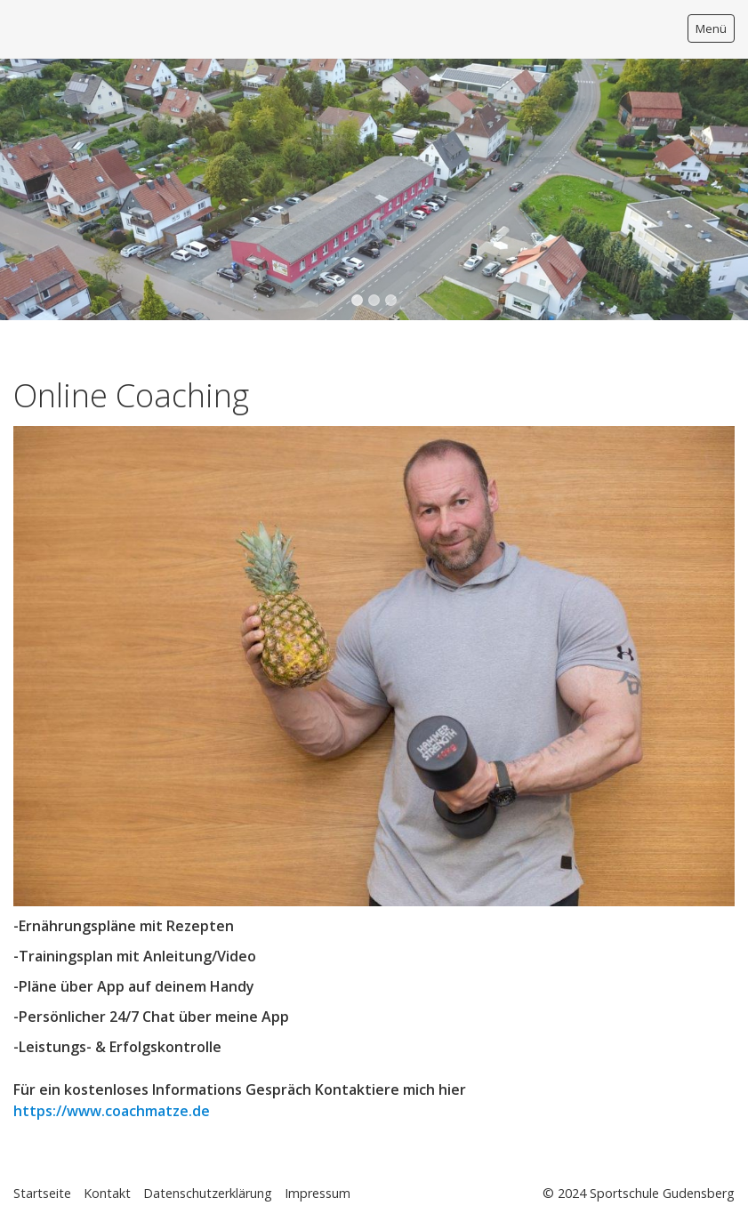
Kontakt (107, 1193)
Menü (711, 28)
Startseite (42, 1193)
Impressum (317, 1193)
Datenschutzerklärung (207, 1193)
